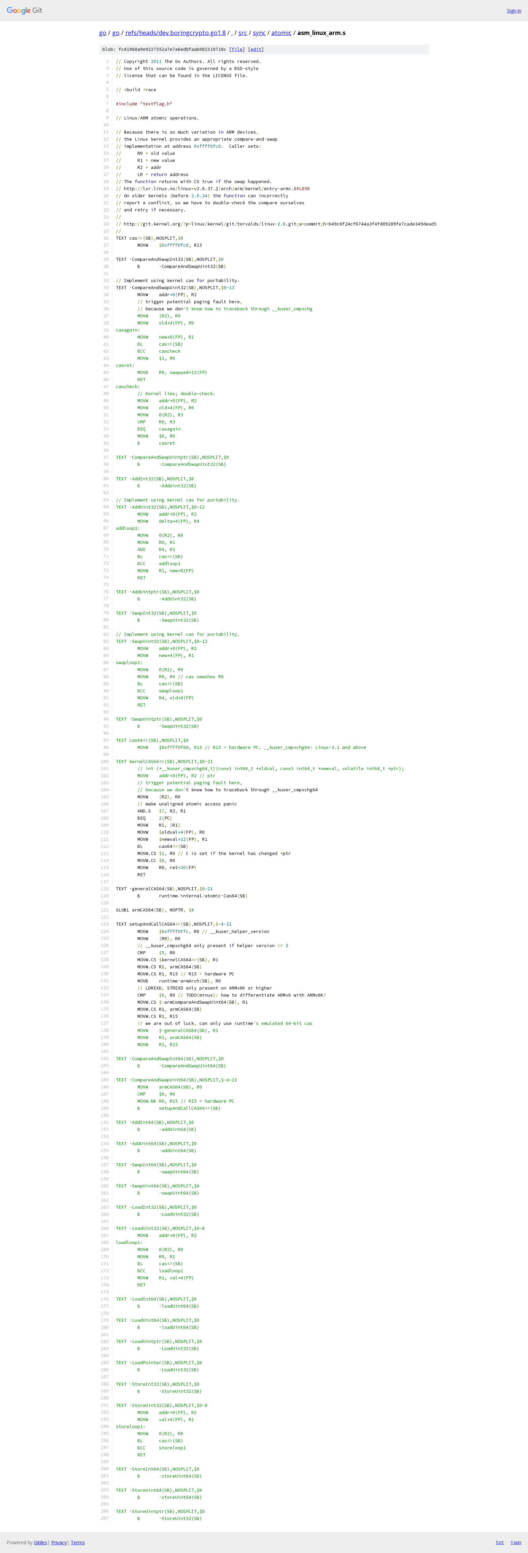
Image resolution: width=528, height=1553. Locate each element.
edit (256, 49)
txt (500, 1542)
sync (259, 33)
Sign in (514, 10)
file (237, 49)
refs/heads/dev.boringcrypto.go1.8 (175, 33)
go (102, 33)
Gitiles (40, 1542)
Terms (78, 1542)
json (515, 1542)
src (242, 33)
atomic (281, 33)
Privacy (59, 1542)
